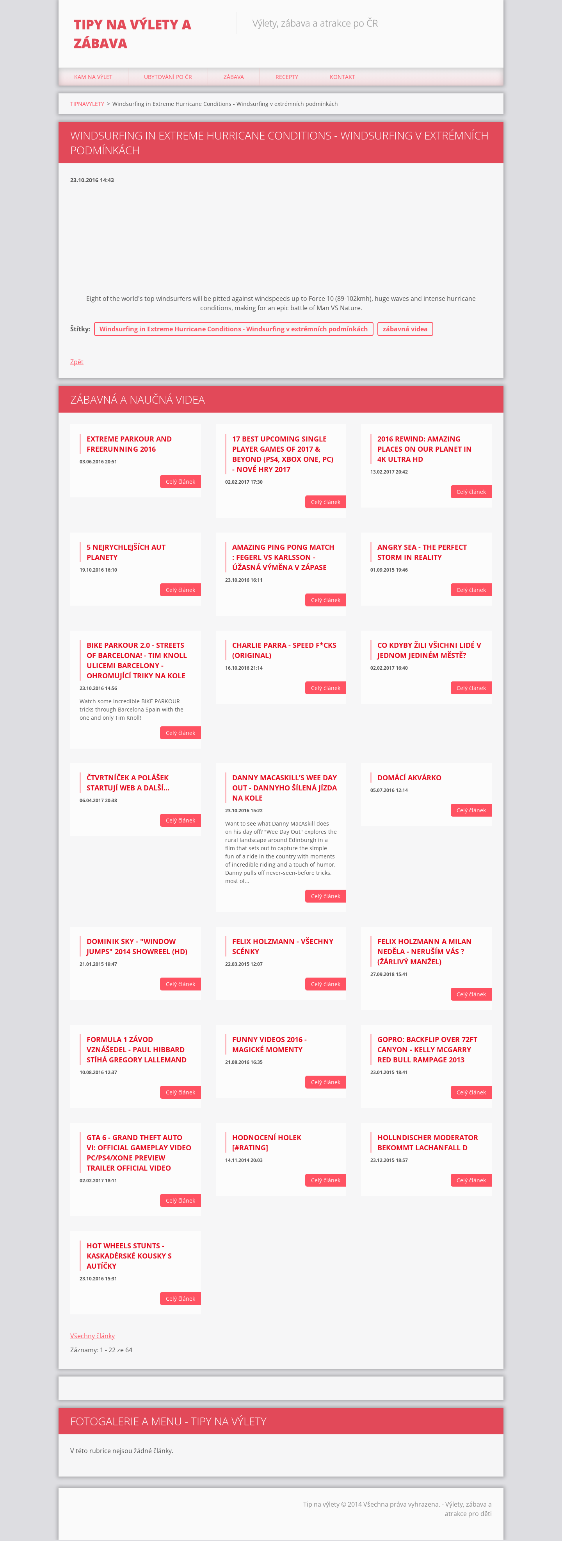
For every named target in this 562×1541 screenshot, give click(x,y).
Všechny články (92, 1337)
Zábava (234, 78)
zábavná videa (405, 330)
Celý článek (180, 482)
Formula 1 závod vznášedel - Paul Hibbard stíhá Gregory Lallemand (137, 1050)
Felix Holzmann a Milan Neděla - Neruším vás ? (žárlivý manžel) (424, 952)
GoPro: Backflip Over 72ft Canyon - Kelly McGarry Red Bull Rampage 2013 (427, 1050)
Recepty (287, 78)
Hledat (483, 23)
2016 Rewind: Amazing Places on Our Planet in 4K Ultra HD (424, 450)
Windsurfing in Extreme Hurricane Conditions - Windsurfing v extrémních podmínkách (234, 330)
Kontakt (342, 78)
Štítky (79, 330)
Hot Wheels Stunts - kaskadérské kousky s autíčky (129, 1257)
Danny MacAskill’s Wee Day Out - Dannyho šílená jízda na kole (284, 789)
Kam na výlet (93, 78)
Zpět (77, 363)
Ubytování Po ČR (168, 78)
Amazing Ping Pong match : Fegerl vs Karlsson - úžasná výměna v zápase (283, 558)
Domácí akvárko (409, 778)
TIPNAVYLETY (87, 105)
